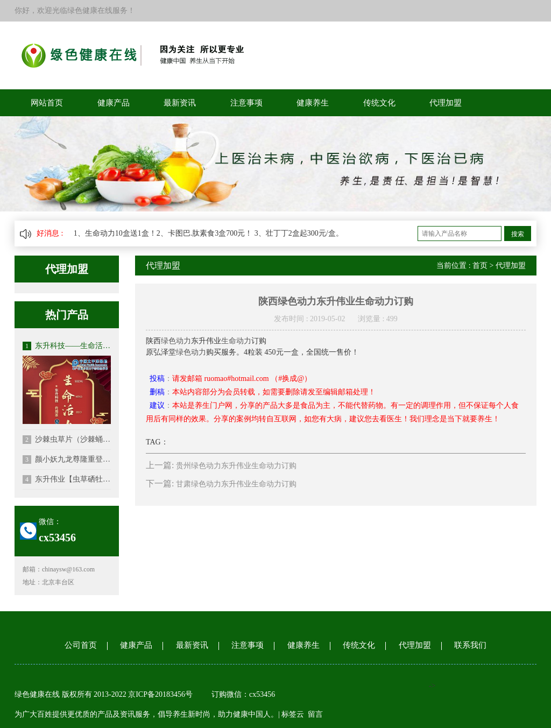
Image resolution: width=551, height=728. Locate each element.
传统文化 (379, 102)
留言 (315, 714)
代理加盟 (445, 102)
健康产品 (113, 102)
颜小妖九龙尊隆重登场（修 (67, 459)
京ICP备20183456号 (161, 694)
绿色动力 (176, 341)
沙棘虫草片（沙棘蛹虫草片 (67, 439)
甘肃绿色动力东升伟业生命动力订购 (236, 484)
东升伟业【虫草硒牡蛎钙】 (67, 479)
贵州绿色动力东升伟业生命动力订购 (236, 466)
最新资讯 (180, 102)
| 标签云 (291, 714)
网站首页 (47, 102)
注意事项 (246, 102)
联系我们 (470, 645)
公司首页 (81, 645)
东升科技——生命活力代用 (67, 346)
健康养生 (312, 102)
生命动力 (236, 341)
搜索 (517, 234)
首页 (480, 265)
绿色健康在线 (37, 694)
